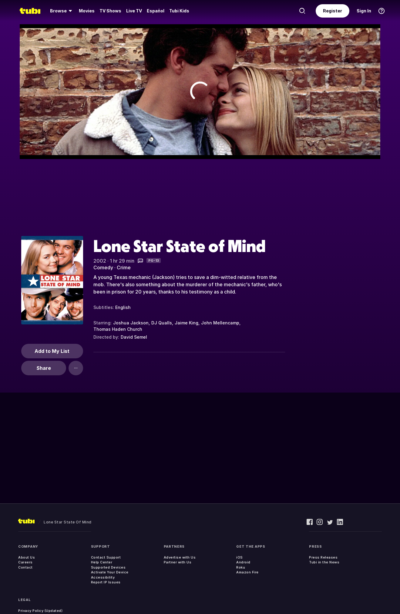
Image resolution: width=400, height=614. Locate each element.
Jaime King (186, 322)
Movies (87, 10)
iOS (239, 557)
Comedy (103, 267)
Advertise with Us (180, 557)
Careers (25, 562)
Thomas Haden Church (117, 329)
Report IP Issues (106, 582)
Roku (240, 567)
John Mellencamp (220, 322)
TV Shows (110, 10)
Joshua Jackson (131, 322)
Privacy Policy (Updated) (40, 611)
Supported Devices (108, 567)
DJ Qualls (161, 322)
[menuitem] (62, 11)
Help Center (102, 562)
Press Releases (323, 557)
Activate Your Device (110, 572)
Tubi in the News (324, 562)
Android (243, 562)
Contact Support (106, 557)
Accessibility (103, 577)
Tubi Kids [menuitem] (179, 10)
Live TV (134, 10)
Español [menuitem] (155, 10)
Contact (25, 567)
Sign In (364, 10)
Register (332, 10)
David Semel (134, 337)
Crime (124, 267)
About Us (26, 557)
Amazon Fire (247, 572)
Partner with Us (178, 562)
